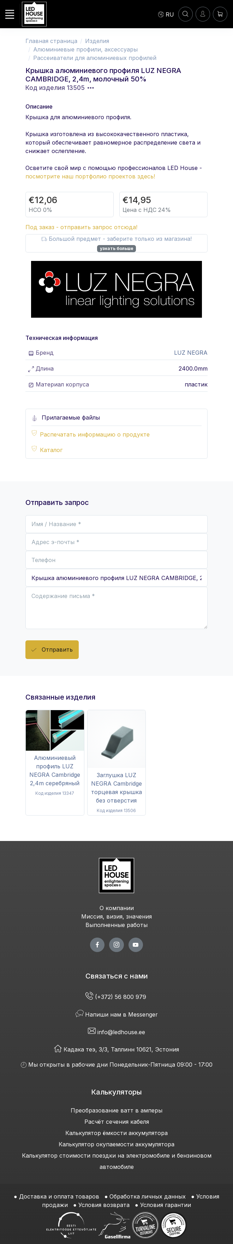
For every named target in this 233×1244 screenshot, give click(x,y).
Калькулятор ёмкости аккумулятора (116, 1132)
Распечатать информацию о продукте (95, 434)
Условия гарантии (165, 1204)
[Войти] (203, 14)
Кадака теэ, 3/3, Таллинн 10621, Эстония (116, 1049)
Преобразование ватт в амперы (116, 1110)
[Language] (166, 14)
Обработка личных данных (147, 1196)
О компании (117, 907)
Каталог (51, 449)
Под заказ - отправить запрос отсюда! (81, 227)
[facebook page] (97, 945)
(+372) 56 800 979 (116, 996)
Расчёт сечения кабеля (116, 1121)
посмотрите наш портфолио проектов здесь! (90, 176)
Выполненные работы (116, 924)
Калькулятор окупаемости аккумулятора (116, 1144)
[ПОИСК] (185, 14)
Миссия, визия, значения (116, 916)
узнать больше (116, 248)
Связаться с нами (116, 976)
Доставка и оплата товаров (59, 1196)
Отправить (52, 650)
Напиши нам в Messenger (117, 1014)
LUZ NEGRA (191, 352)
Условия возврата (104, 1204)
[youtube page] (136, 945)
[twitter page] (116, 945)
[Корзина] (220, 14)
